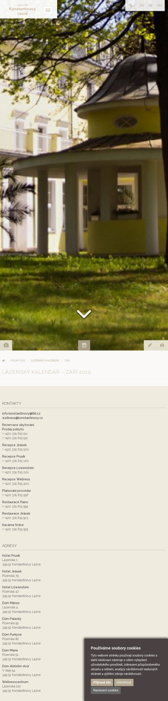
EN (142, 5)
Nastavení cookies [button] (105, 690)
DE (151, 5)
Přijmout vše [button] (102, 682)
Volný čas (17, 360)
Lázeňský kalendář (45, 360)
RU (159, 5)
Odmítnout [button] (124, 682)
